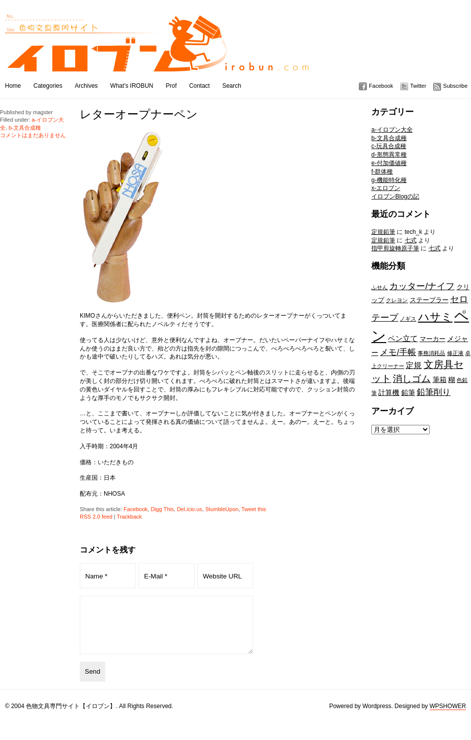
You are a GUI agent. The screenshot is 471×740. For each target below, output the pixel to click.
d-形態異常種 (389, 154)
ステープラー (429, 300)
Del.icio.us (189, 509)
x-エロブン (385, 188)
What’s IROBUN (131, 85)
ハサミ (435, 317)
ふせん (379, 287)
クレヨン (397, 300)
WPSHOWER (448, 716)
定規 (414, 365)
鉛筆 (408, 392)
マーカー (433, 339)
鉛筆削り (434, 392)
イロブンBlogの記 (395, 196)
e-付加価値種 (389, 163)
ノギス (408, 319)
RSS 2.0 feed (96, 517)
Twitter (418, 86)
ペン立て (403, 338)
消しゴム (412, 378)
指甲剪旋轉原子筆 (395, 248)
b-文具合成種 (389, 138)
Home (13, 85)
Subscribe (455, 86)
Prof (171, 85)
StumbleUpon (222, 509)
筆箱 (440, 379)
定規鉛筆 (383, 231)
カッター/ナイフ (422, 286)
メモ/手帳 (398, 352)
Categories (47, 85)
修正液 (455, 353)
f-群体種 (382, 171)
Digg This (162, 509)
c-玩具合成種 (388, 146)
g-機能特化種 (389, 180)
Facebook (381, 86)
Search (231, 85)
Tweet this (253, 509)
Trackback (129, 517)
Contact (199, 85)
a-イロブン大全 (392, 129)
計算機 (388, 392)
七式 (411, 240)
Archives (86, 85)
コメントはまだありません (33, 135)
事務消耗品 (431, 353)
